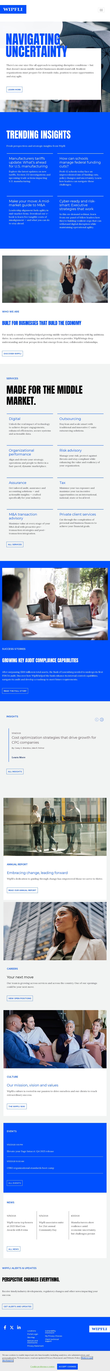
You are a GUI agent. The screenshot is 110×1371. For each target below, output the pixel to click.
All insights (15, 771)
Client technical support (52, 1340)
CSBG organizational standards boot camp (30, 1167)
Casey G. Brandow (23, 748)
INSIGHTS (12, 716)
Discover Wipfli (12, 353)
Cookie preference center (42, 1366)
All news (13, 1249)
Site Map (31, 1337)
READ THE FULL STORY (15, 691)
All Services (15, 544)
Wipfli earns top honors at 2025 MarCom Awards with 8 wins (20, 1226)
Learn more (14, 89)
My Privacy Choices (53, 1336)
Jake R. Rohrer (38, 748)
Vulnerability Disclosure (50, 1332)
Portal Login (32, 1334)
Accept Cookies (67, 1366)
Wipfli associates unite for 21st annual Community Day (51, 1226)
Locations (31, 1331)
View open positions (19, 998)
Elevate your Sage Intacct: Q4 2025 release (30, 1151)
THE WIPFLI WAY (16, 1106)
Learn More (18, 757)
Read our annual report (22, 890)
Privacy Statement (35, 1346)
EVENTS (12, 1131)
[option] (55, 745)
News (10, 1202)
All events (14, 1183)
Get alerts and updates (17, 1306)
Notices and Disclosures (32, 1342)
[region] (55, 1361)
